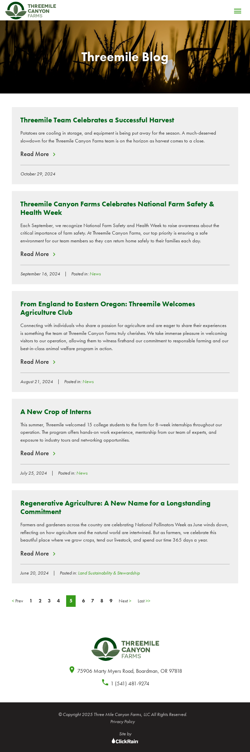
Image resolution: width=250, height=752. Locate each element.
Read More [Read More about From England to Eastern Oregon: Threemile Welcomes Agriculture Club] (34, 362)
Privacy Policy (122, 721)
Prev (17, 601)
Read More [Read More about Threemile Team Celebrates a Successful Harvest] (34, 154)
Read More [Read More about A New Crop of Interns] (34, 453)
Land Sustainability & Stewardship (109, 573)
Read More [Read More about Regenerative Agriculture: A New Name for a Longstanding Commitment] (34, 553)
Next (125, 601)
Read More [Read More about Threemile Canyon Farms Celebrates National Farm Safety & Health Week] (34, 254)
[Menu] (237, 11)
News (95, 274)
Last (144, 601)
